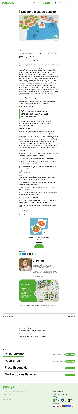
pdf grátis (30, 307)
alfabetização (22, 305)
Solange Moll (26, 43)
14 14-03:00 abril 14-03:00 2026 (58, 368)
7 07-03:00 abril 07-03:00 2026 (58, 374)
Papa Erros (12, 360)
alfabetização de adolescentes (33, 305)
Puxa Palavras (14, 354)
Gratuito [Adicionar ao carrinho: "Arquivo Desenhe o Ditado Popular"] (39, 246)
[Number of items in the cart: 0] (55, 3)
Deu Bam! (70, 316)
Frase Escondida (16, 367)
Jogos (31, 43)
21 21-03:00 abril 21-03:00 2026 (58, 361)
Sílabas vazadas (9, 316)
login (31, 336)
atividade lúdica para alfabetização (48, 305)
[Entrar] (52, 3)
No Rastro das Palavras (21, 374)
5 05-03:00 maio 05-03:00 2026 (58, 354)
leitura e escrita (23, 307)
